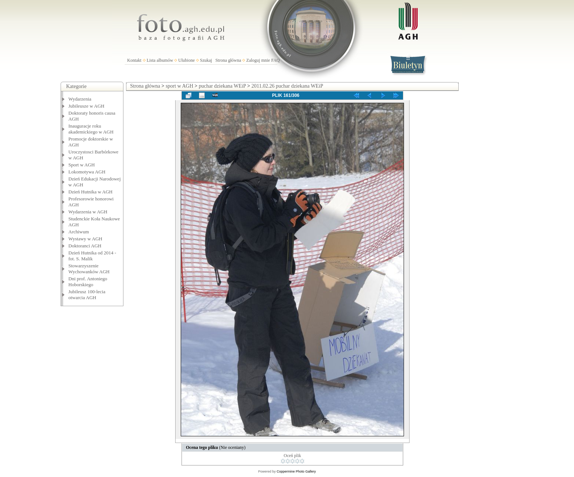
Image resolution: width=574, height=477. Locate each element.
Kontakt (134, 60)
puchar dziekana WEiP (222, 86)
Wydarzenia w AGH (87, 211)
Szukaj (206, 60)
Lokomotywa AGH (86, 172)
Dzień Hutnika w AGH (90, 191)
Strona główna (228, 60)
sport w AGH (179, 86)
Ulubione (186, 60)
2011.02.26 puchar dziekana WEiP (287, 86)
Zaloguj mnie (258, 60)
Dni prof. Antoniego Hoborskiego (87, 281)
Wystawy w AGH (85, 238)
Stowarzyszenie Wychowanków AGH (89, 268)
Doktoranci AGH (84, 245)
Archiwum (78, 231)
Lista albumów (160, 60)
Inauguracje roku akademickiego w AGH (90, 129)
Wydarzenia (79, 99)
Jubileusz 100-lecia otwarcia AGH (86, 294)
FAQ (275, 60)
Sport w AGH (81, 165)
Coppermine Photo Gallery (296, 471)
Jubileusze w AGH (86, 106)
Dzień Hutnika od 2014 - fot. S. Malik (92, 255)
